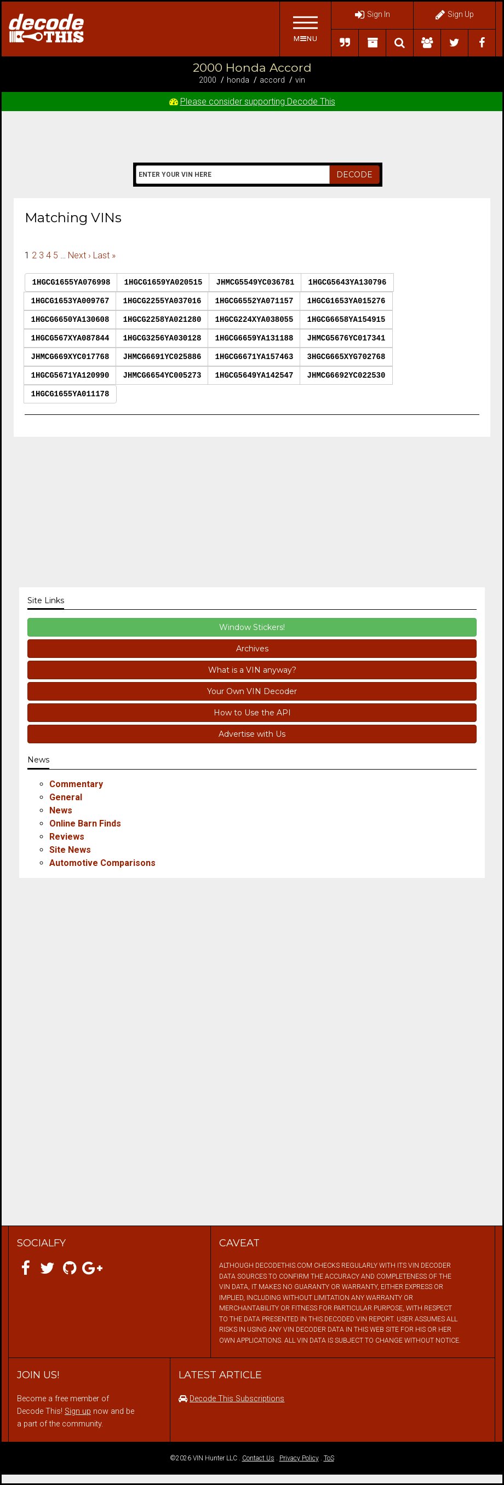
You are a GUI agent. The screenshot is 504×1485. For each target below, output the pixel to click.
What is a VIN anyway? (252, 670)
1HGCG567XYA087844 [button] (70, 338)
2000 (207, 80)
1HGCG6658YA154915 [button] (346, 319)
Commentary (76, 784)
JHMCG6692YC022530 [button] (346, 375)
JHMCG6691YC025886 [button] (162, 357)
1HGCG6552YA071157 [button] (254, 301)
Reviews (66, 836)
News (60, 810)
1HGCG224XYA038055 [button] (254, 319)
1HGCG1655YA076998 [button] (71, 282)
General (65, 797)
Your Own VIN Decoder (252, 691)
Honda (238, 80)
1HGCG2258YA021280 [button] (162, 319)
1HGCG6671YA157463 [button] (254, 357)
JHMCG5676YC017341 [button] (346, 338)
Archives (252, 649)
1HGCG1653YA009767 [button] (70, 301)
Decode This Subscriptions (237, 1398)
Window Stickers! (252, 627)
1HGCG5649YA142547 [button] (254, 375)
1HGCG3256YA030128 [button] (162, 338)
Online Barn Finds (85, 823)
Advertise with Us (252, 734)
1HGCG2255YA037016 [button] (162, 301)
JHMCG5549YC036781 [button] (255, 282)
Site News (70, 850)
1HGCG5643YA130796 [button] (347, 282)
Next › (79, 255)
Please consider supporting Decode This (257, 101)
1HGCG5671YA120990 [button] (70, 375)
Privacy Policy (299, 1458)
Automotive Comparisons (102, 863)
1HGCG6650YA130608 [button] (70, 319)
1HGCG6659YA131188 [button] (254, 338)
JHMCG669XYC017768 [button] (70, 357)
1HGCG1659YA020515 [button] (163, 282)
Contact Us (258, 1458)
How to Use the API (252, 713)
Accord (272, 80)
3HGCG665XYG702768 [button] (346, 357)
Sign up (78, 1411)
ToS (329, 1458)
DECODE (354, 175)
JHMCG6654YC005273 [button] (162, 375)
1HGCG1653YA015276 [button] (346, 301)
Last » (104, 255)
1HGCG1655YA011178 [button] (70, 394)
